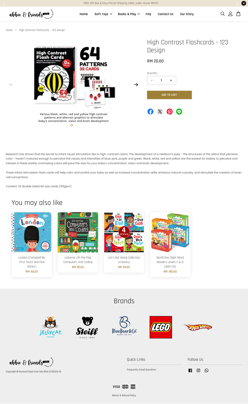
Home (84, 14)
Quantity (152, 73)
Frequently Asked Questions (141, 370)
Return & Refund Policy (124, 395)
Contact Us (165, 14)
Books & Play (129, 14)
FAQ (148, 14)
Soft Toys (103, 14)
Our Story (187, 14)
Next (136, 85)
